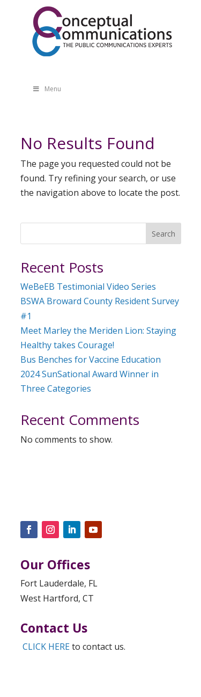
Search (163, 234)
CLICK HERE (46, 646)
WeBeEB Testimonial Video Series (88, 286)
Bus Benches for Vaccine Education (90, 359)
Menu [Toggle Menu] (46, 88)
